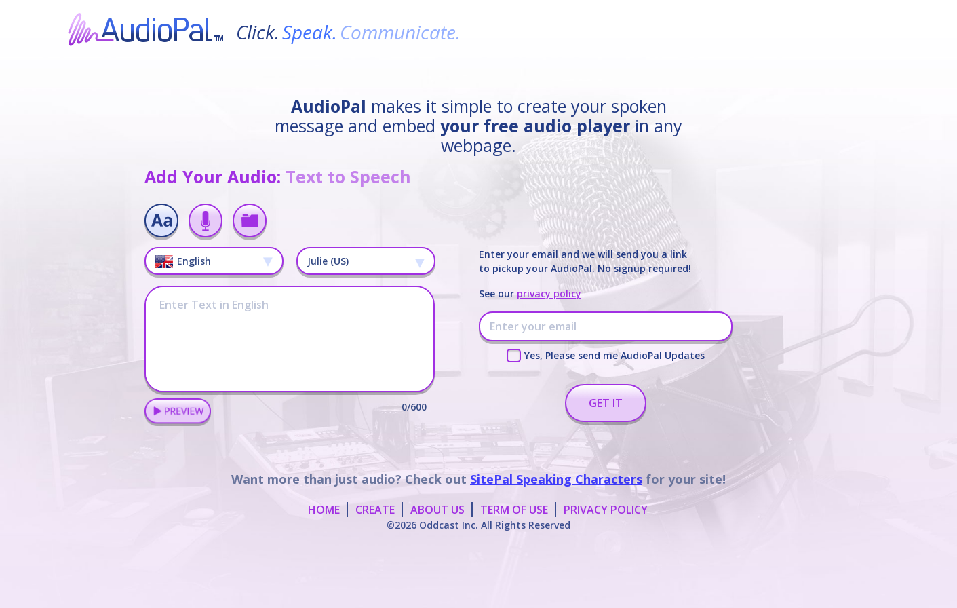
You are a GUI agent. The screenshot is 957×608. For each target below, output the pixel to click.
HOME (324, 509)
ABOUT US (437, 509)
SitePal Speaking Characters (556, 479)
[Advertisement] (479, 573)
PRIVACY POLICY (606, 509)
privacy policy (549, 293)
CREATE (375, 509)
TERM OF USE (514, 509)
